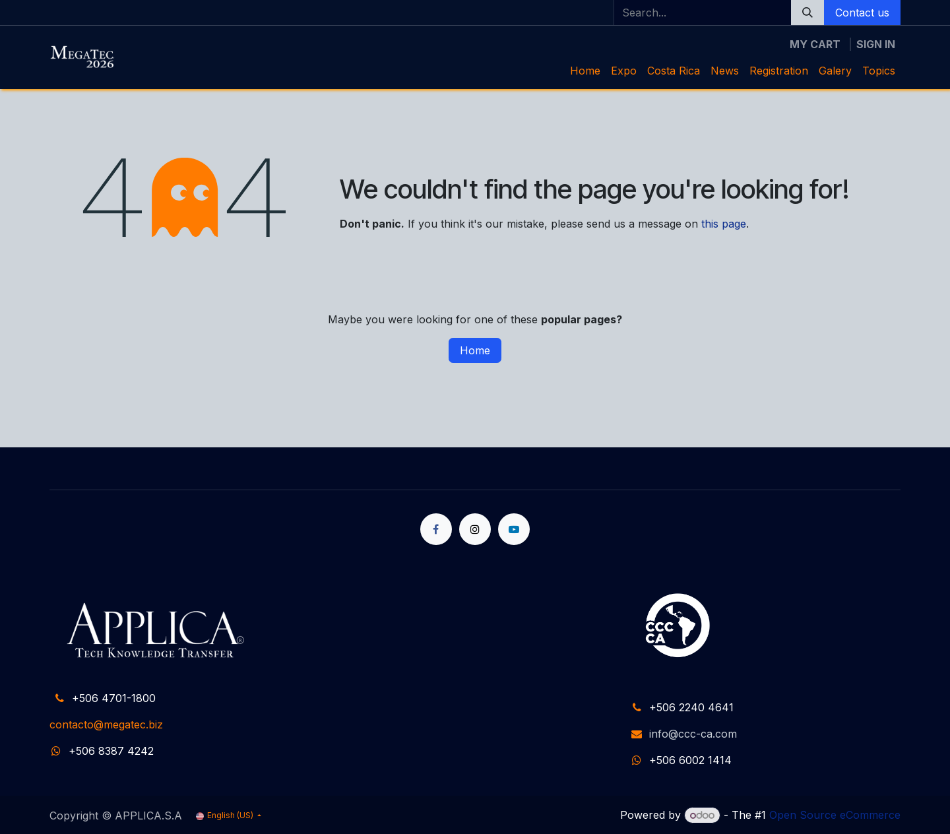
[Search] (807, 12)
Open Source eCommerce (835, 814)
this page (723, 223)
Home (475, 350)
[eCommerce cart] (815, 44)
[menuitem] (585, 70)
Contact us (862, 12)
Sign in (875, 44)
